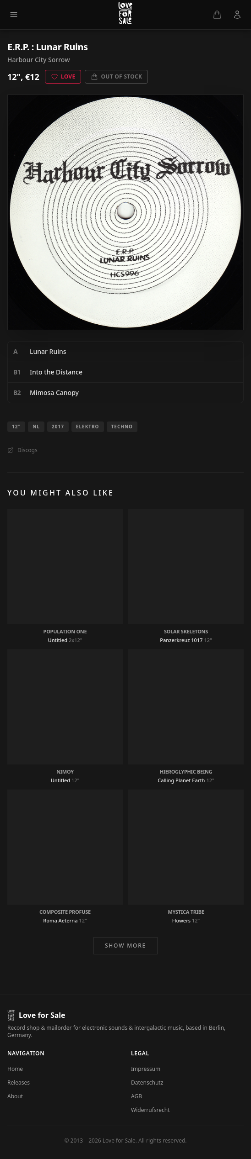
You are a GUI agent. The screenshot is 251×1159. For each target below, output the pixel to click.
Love (63, 76)
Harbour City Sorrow (38, 59)
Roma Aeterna (60, 920)
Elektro (87, 426)
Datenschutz (147, 1082)
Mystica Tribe (186, 911)
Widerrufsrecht (150, 1110)
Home (15, 1069)
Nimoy (65, 771)
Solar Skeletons (186, 631)
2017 (58, 426)
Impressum (145, 1069)
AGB (136, 1096)
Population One (65, 631)
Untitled (58, 640)
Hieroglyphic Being (186, 771)
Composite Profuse (65, 911)
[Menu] (13, 14)
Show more (125, 945)
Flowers (181, 920)
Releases (18, 1082)
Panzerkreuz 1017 (181, 640)
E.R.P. (18, 47)
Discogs (22, 450)
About (15, 1096)
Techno (122, 426)
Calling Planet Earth (181, 780)
